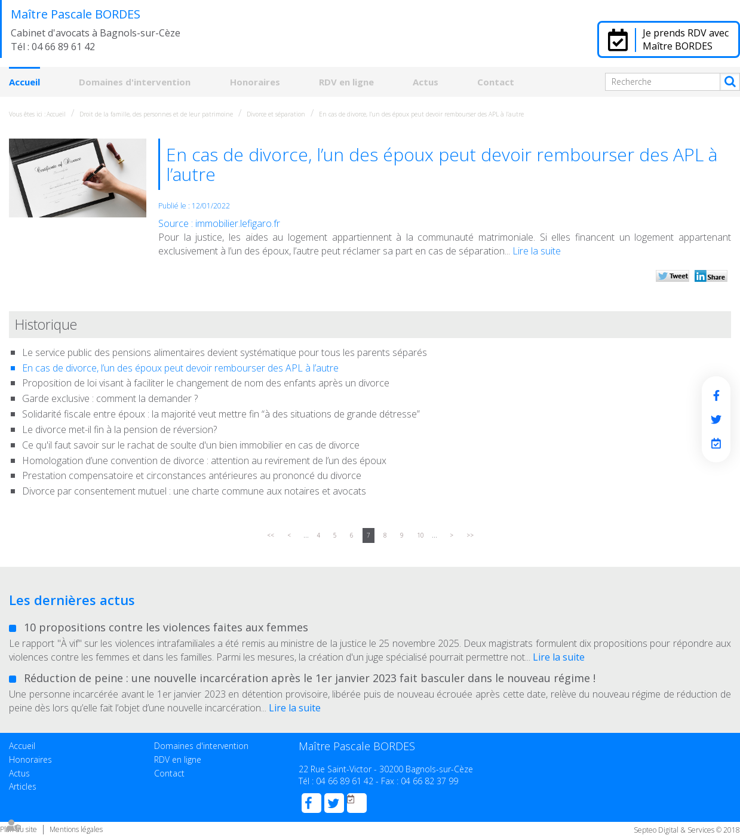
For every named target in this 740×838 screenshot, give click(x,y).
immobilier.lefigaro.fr (237, 223)
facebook (716, 395)
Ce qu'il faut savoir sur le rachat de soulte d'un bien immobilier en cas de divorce (191, 445)
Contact (495, 82)
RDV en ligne (346, 82)
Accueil (24, 82)
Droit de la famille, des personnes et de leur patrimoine (156, 114)
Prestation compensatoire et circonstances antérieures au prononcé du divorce (191, 475)
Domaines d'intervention (135, 82)
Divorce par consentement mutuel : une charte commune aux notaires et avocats (194, 491)
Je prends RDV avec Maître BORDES (686, 39)
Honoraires (255, 82)
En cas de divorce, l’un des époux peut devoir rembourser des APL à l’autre (421, 114)
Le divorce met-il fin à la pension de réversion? (119, 429)
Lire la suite (536, 250)
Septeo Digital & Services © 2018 (687, 830)
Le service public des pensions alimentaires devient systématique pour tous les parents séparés (224, 352)
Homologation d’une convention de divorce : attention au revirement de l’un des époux (204, 460)
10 (420, 535)
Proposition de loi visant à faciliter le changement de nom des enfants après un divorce (205, 382)
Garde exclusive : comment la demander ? (110, 398)
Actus (425, 82)
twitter (716, 419)
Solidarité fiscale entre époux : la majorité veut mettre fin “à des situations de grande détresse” (221, 413)
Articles (22, 786)
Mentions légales (76, 829)
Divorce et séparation (276, 114)
